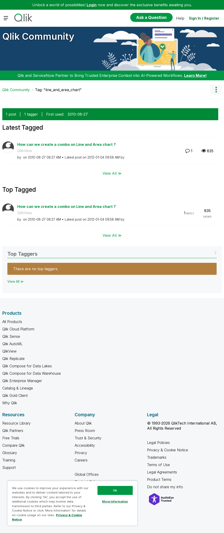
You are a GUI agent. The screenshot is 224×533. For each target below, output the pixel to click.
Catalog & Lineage (17, 388)
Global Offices (87, 474)
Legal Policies (158, 442)
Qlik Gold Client (15, 395)
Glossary (9, 452)
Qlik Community (38, 36)
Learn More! (195, 75)
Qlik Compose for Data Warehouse (31, 373)
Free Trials (10, 438)
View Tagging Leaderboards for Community (112, 252)
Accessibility (85, 445)
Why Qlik (9, 403)
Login (92, 5)
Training (8, 460)
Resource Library (16, 423)
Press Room (85, 430)
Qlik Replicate (13, 358)
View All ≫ (112, 173)
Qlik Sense (11, 336)
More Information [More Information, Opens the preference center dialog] (115, 501)
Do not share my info (165, 487)
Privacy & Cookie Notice (167, 450)
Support (9, 467)
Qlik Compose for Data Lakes (27, 366)
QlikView (24, 150)
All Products (12, 321)
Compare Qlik (13, 445)
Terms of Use (158, 464)
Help (180, 18)
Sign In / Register (204, 18)
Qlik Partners (12, 430)
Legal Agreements (162, 472)
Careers (81, 460)
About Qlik (83, 423)
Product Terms (159, 479)
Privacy (81, 452)
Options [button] (216, 89)
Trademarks (156, 457)
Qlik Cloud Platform (18, 329)
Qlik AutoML (12, 343)
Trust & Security (88, 438)
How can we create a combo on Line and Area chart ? (66, 144)
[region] (72, 503)
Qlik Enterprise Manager (22, 380)
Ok (115, 490)
